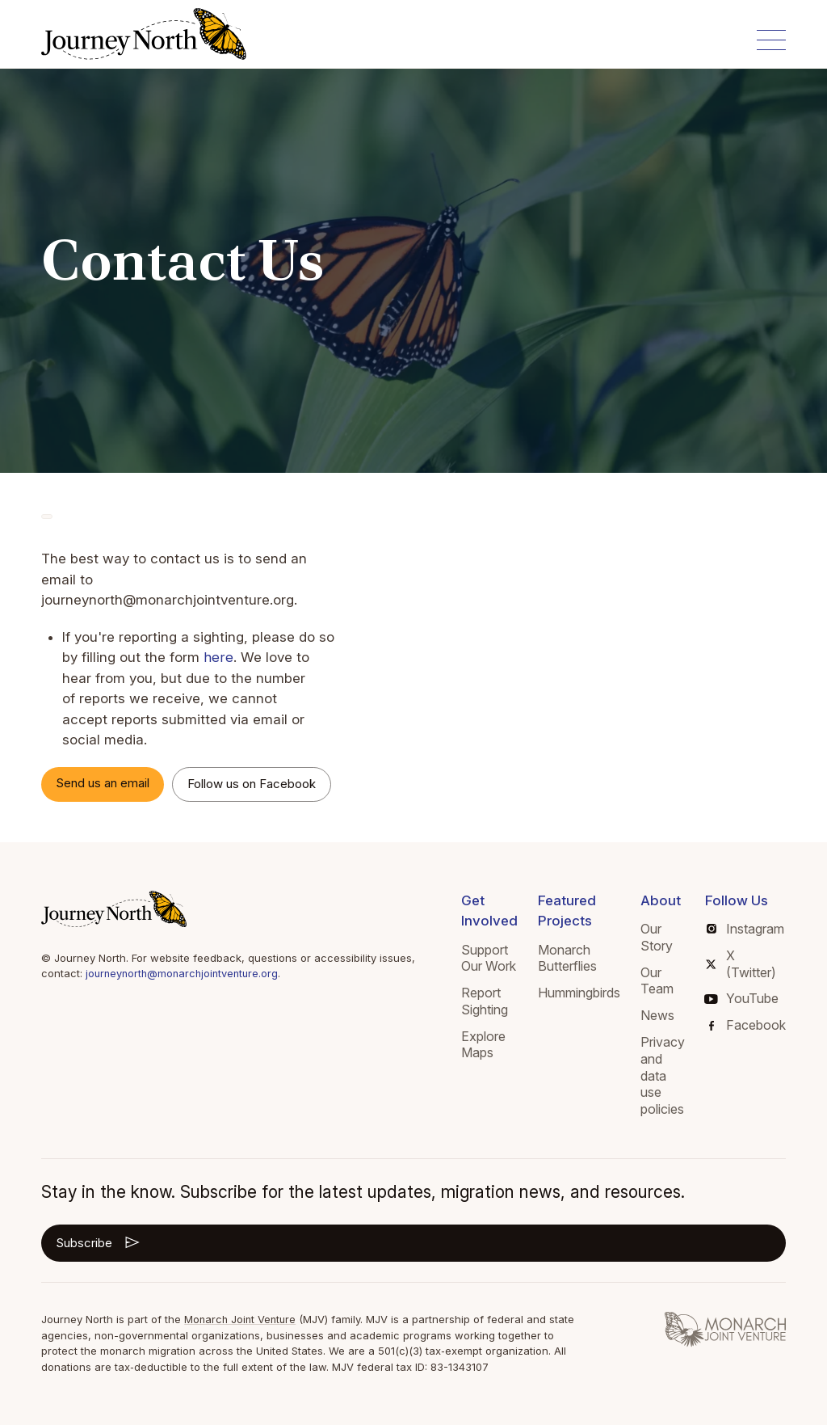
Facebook (747, 1025)
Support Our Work (488, 958)
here (218, 657)
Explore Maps (483, 1044)
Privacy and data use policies (662, 1075)
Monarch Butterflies (567, 958)
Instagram (745, 929)
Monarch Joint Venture (242, 1319)
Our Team (657, 980)
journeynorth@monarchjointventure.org (185, 973)
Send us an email (102, 782)
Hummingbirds (579, 992)
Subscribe (99, 1242)
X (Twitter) (740, 963)
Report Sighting (484, 1001)
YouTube (742, 998)
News (657, 1015)
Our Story (656, 937)
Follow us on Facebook (251, 783)
